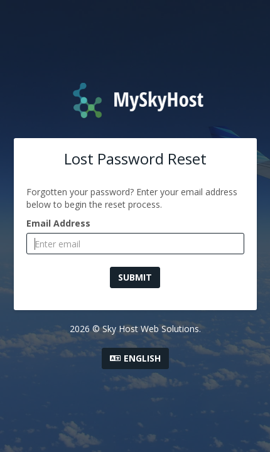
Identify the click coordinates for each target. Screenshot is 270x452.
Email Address (58, 223)
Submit (135, 277)
